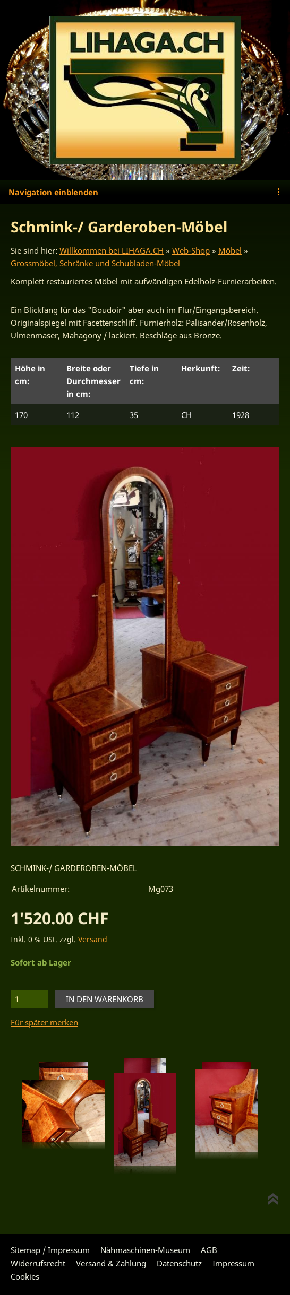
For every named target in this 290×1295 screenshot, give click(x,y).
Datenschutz (179, 1263)
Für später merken (44, 1022)
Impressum (233, 1263)
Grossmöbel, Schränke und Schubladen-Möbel (95, 263)
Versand (92, 939)
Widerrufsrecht (38, 1263)
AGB (209, 1250)
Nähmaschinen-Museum (145, 1250)
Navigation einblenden (53, 192)
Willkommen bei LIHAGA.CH (111, 250)
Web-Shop (191, 250)
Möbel (230, 250)
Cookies (25, 1276)
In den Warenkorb (104, 999)
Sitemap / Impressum (50, 1250)
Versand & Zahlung (111, 1263)
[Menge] (29, 999)
